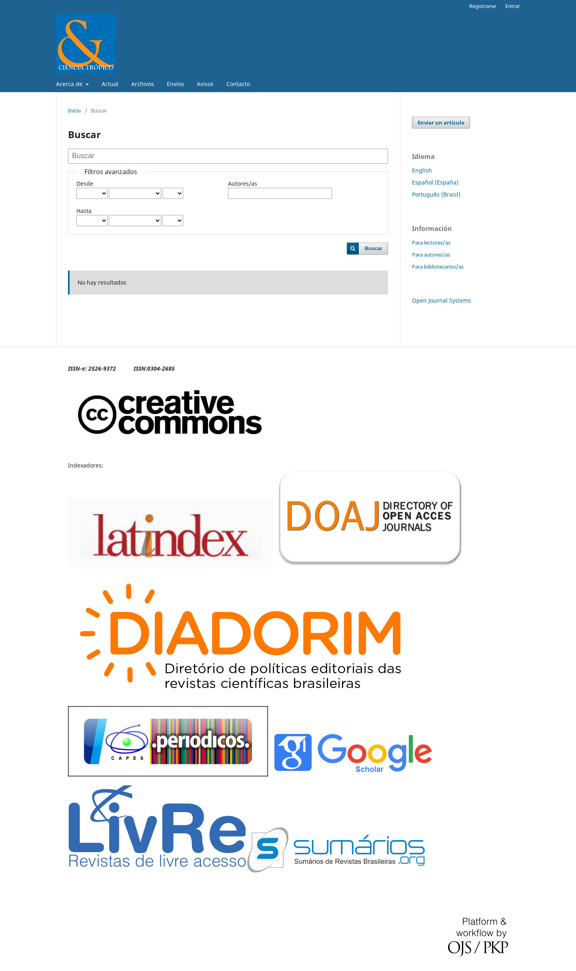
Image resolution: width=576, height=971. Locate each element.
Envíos (175, 84)
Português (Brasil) (436, 194)
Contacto (238, 84)
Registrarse (482, 6)
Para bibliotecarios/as (438, 266)
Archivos (142, 84)
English (422, 170)
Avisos (205, 84)
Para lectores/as (431, 242)
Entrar (512, 6)
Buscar (373, 248)
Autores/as (242, 183)
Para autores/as (431, 254)
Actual (110, 84)
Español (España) (435, 182)
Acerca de (70, 84)
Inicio (74, 110)
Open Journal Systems (441, 300)
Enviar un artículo (441, 122)
